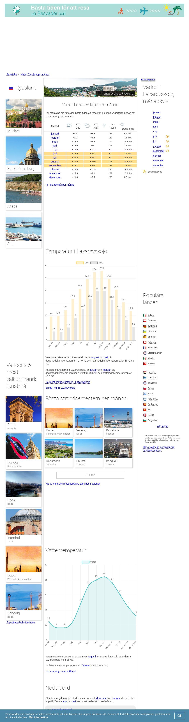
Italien (10, 503)
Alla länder (162, 426)
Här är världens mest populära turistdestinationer (72, 483)
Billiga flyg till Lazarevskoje (60, 387)
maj (55, 149)
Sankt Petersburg (20, 168)
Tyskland (152, 326)
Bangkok (111, 461)
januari (55, 133)
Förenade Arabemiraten (19, 579)
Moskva (13, 131)
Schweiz (152, 342)
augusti (55, 161)
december (55, 177)
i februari (85, 665)
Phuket (80, 461)
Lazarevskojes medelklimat (60, 671)
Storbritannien (14, 466)
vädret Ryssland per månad (35, 74)
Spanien (152, 336)
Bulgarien (153, 420)
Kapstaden (53, 461)
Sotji (10, 244)
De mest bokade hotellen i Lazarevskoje (67, 382)
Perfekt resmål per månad (59, 184)
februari (55, 137)
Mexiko (151, 358)
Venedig (81, 430)
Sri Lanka (153, 404)
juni (55, 153)
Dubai (50, 430)
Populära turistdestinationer (20, 622)
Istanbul (13, 538)
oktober (55, 169)
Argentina (153, 399)
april (55, 145)
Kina (150, 409)
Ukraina (152, 331)
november (55, 173)
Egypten (152, 372)
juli (54, 157)
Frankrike (12, 428)
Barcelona (112, 430)
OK (180, 716)
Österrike (152, 320)
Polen (151, 388)
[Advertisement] (94, 45)
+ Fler (90, 475)
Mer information (38, 717)
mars (55, 141)
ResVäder (11, 74)
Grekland (152, 377)
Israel (150, 393)
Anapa (12, 206)
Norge (151, 415)
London (13, 462)
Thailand (152, 382)
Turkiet (10, 541)
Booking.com (148, 79)
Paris (11, 425)
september (55, 165)
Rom (11, 500)
